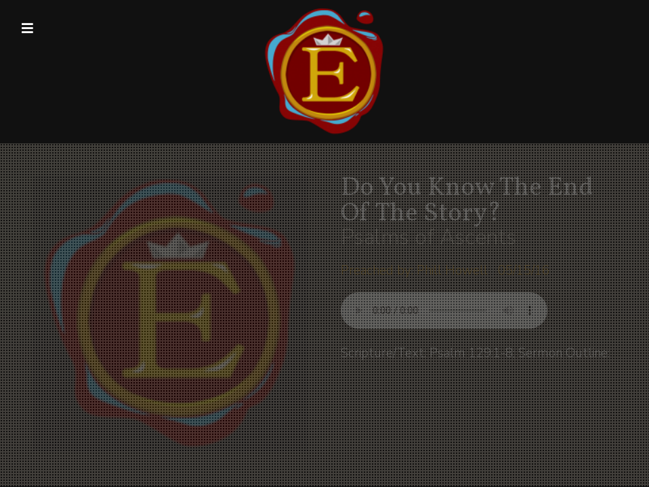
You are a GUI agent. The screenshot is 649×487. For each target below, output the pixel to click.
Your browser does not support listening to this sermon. (444, 310)
